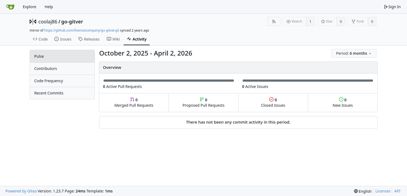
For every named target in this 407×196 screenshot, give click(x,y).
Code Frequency (48, 80)
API (397, 191)
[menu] (354, 53)
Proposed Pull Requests (204, 102)
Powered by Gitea (21, 191)
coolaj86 (47, 21)
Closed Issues (273, 102)
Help (49, 6)
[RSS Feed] (274, 21)
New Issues (343, 102)
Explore (29, 6)
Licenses (383, 191)
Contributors (45, 68)
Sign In (392, 6)
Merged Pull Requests (133, 102)
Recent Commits (48, 93)
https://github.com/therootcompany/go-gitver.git (81, 30)
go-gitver (72, 21)
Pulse (39, 56)
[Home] (10, 7)
